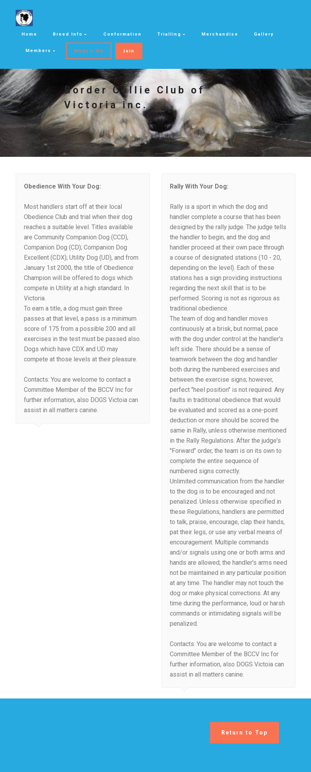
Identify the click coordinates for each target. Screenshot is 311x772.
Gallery (264, 34)
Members (38, 50)
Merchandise (219, 34)
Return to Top (244, 732)
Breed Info (68, 34)
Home (29, 34)
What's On (89, 51)
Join (129, 51)
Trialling (169, 34)
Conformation (122, 34)
